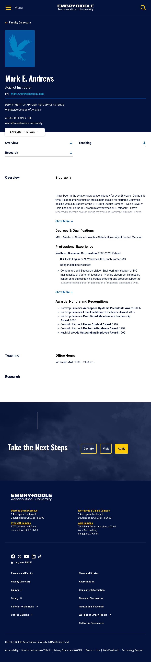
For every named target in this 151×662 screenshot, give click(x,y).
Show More (62, 221)
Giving (14, 598)
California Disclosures (91, 623)
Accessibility (11, 650)
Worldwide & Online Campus (94, 510)
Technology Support (132, 650)
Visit (106, 448)
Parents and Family (22, 573)
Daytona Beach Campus (24, 510)
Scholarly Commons (22, 606)
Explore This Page (22, 132)
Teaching (84, 143)
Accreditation (86, 581)
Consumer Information (92, 590)
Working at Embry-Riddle (93, 615)
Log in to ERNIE (23, 562)
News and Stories (89, 573)
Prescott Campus (21, 523)
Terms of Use (93, 650)
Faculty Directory (20, 22)
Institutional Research (91, 606)
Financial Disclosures (91, 598)
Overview (11, 143)
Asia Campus (85, 523)
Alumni (15, 590)
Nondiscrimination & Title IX (36, 650)
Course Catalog (20, 615)
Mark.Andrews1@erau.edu (27, 93)
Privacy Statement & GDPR (68, 650)
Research (11, 152)
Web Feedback (111, 650)
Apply (121, 448)
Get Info (89, 448)
